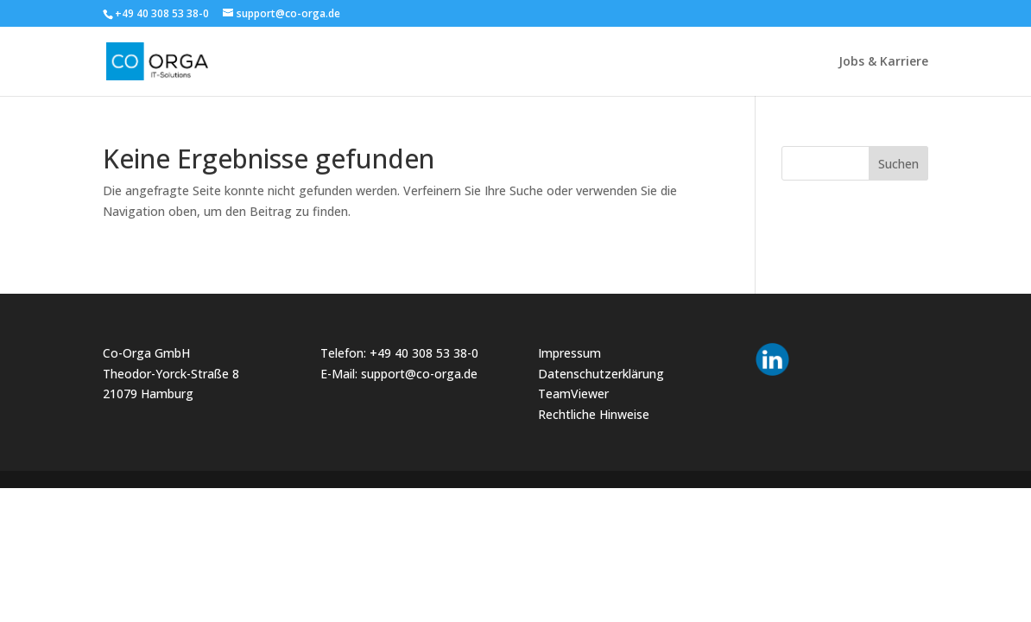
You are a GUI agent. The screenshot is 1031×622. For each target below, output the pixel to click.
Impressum (569, 353)
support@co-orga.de (419, 373)
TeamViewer (573, 393)
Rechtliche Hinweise (593, 414)
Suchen (898, 164)
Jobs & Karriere (883, 62)
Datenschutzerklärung (601, 373)
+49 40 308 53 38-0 (424, 353)
